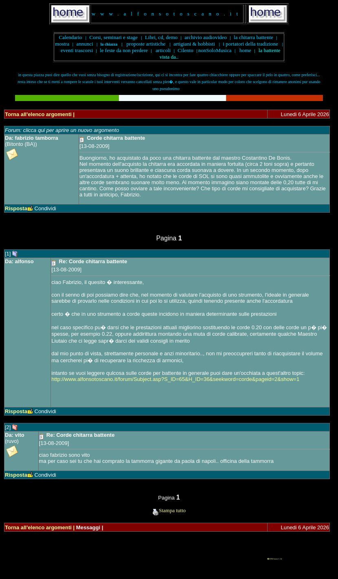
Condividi (45, 208)
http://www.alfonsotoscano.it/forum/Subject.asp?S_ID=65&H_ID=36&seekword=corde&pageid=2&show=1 (175, 379)
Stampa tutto (169, 510)
